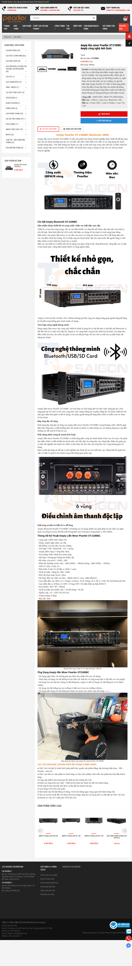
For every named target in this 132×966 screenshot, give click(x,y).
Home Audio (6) (11, 108)
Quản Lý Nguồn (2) (13, 103)
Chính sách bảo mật (47, 890)
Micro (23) (10, 135)
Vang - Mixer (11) (12, 87)
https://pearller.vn (15, 936)
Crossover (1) (11, 98)
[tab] (48, 129)
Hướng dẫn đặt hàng (47, 887)
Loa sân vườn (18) (13, 61)
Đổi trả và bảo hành (47, 879)
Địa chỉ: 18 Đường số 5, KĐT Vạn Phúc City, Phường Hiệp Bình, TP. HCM (27, 928)
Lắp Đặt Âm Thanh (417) (15, 119)
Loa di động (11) (12, 124)
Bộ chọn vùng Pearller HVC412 (117, 837)
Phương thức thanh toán (49, 883)
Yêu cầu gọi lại (104, 121)
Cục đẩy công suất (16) (15, 92)
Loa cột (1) (10, 77)
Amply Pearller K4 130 (94, 836)
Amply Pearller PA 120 (71, 836)
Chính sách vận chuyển (48, 875)
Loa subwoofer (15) (14, 82)
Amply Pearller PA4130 (48, 836)
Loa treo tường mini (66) (15, 56)
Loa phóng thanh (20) (14, 114)
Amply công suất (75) (14, 129)
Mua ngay (104, 114)
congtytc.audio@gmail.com (17, 933)
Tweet (83, 55)
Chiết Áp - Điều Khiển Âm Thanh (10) (15, 141)
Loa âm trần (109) (13, 50)
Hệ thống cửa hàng (47, 894)
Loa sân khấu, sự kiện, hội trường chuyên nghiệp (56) (16, 68)
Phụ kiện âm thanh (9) (14, 148)
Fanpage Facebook (71, 867)
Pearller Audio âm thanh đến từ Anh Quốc (114, 933)
